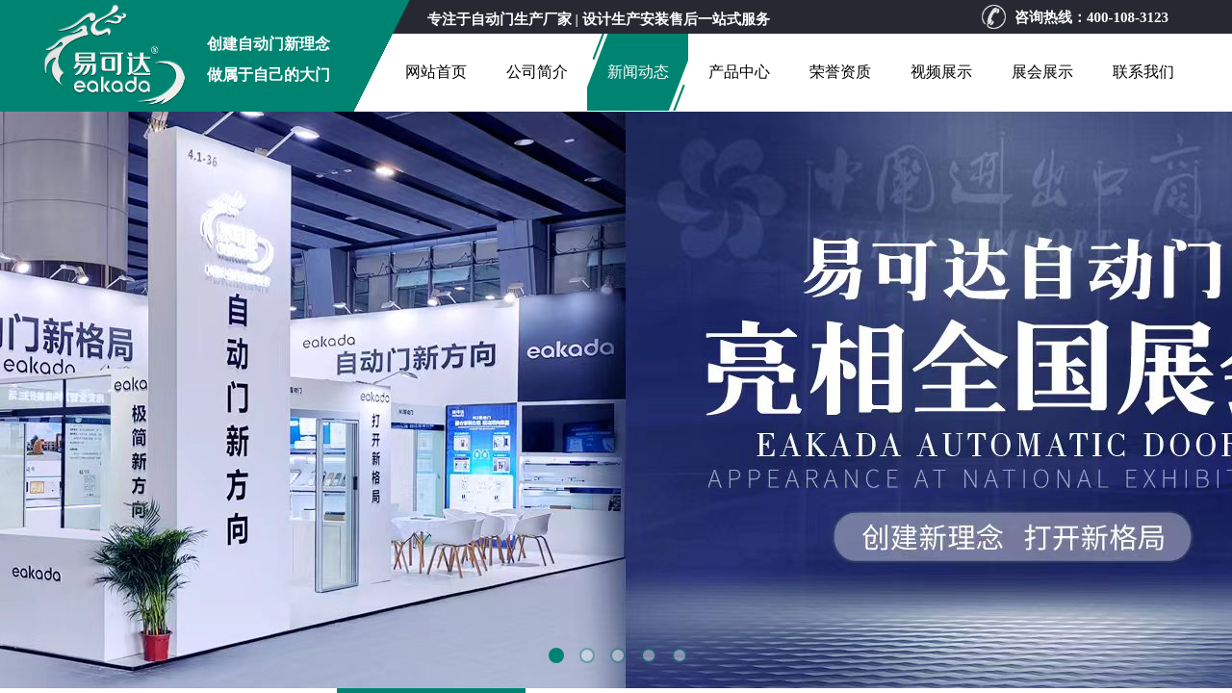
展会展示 (1042, 72)
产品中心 (739, 72)
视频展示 (941, 72)
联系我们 (1143, 72)
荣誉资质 (840, 72)
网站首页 (436, 72)
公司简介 (537, 72)
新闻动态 (638, 72)
